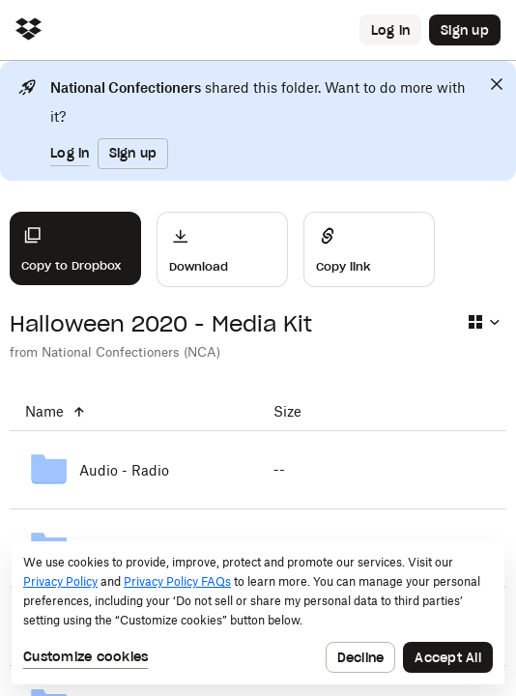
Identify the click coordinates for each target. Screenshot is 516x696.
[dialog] (258, 612)
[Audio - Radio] (134, 470)
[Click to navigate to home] (28, 30)
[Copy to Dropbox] (75, 248)
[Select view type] (483, 321)
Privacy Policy (60, 581)
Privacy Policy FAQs (177, 581)
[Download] (222, 249)
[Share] (369, 249)
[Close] (496, 84)
